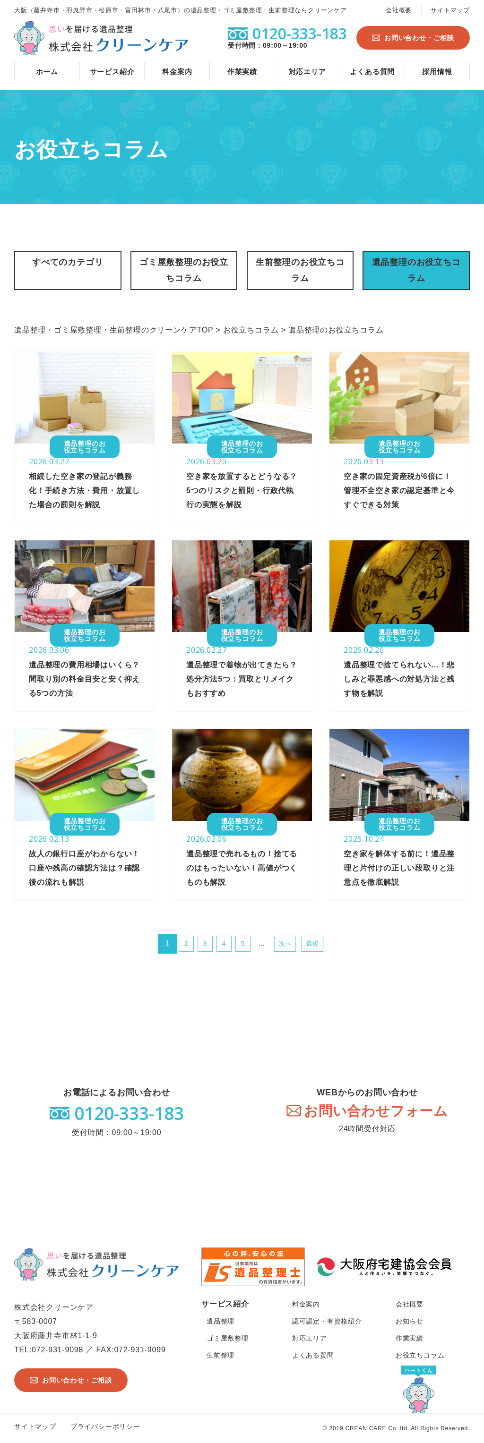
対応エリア (307, 72)
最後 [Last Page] (312, 943)
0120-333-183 (129, 1113)
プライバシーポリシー (105, 1426)
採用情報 (437, 72)
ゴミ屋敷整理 (228, 1338)
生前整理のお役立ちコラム (300, 270)
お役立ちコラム (420, 1355)
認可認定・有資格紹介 (327, 1321)
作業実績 (242, 72)
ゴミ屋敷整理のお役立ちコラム (183, 270)
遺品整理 (220, 1321)
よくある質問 (372, 72)
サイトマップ (450, 10)
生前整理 (220, 1355)
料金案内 (177, 72)
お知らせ (410, 1321)
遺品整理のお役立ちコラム (416, 270)
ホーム (47, 72)
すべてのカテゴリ (67, 262)
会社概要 (399, 10)
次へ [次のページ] (285, 943)
